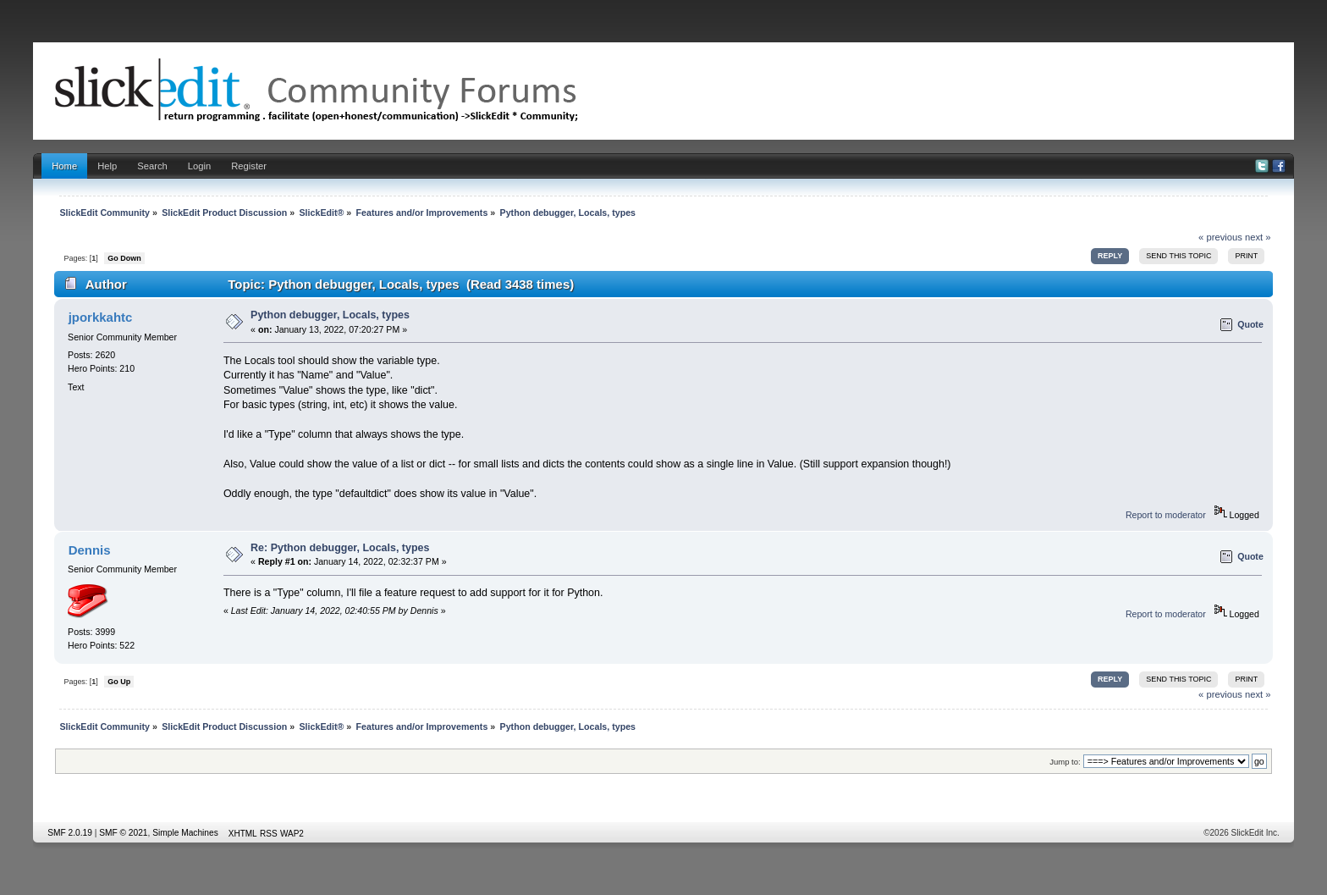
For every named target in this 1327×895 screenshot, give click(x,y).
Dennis (90, 550)
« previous (1220, 237)
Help (107, 166)
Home (64, 166)
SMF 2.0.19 (69, 832)
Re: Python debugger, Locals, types (340, 548)
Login (199, 166)
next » (1258, 237)
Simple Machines (185, 832)
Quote (1250, 324)
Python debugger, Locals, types (330, 315)
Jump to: (1065, 761)
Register (249, 166)
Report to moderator (1166, 515)
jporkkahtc (101, 317)
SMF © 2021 (123, 832)
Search (152, 166)
